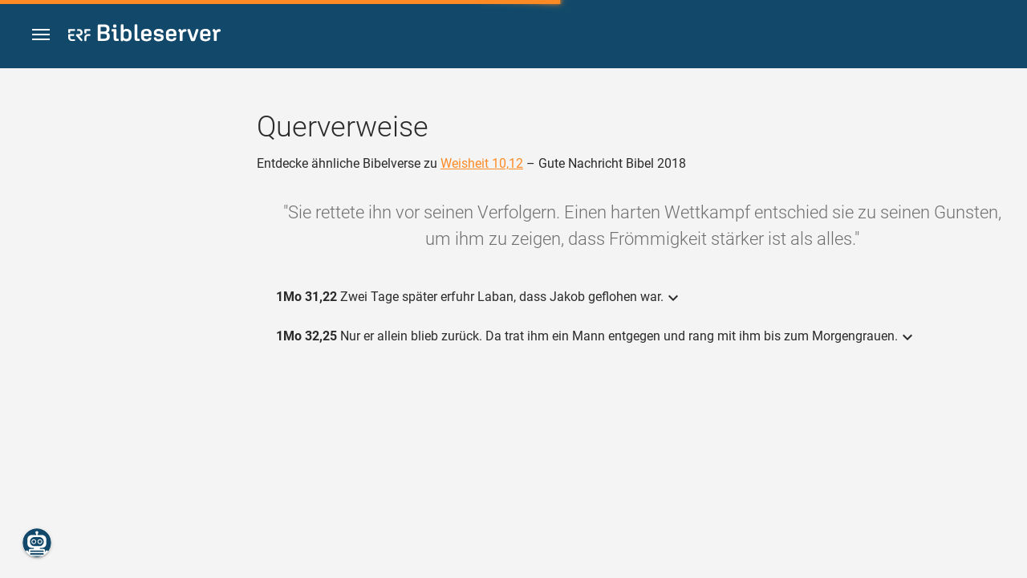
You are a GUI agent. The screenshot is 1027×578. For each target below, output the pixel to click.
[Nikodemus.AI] (36, 542)
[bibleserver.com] (144, 35)
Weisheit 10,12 (481, 163)
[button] (41, 35)
